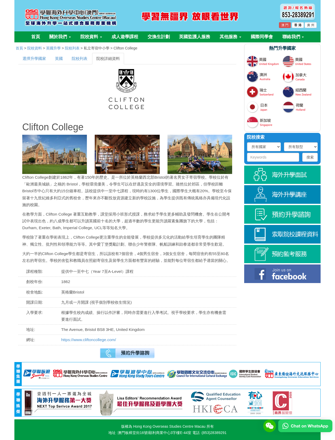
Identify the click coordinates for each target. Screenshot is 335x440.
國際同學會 (262, 36)
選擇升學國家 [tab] (34, 58)
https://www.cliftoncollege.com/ (88, 339)
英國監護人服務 (194, 36)
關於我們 (60, 36)
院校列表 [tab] (79, 58)
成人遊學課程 (124, 36)
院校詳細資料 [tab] (108, 58)
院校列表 (72, 48)
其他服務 (230, 36)
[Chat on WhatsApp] (305, 426)
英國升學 (53, 48)
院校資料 (91, 36)
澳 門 (284, 25)
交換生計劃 (159, 36)
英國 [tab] (59, 58)
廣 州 (310, 25)
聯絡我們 (293, 36)
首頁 (35, 36)
